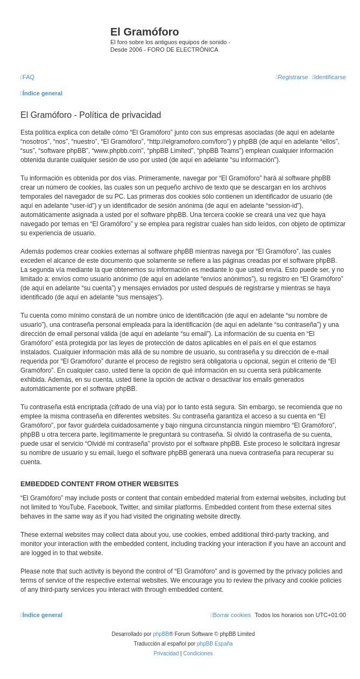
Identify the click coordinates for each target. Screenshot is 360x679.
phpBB (161, 634)
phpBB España (215, 644)
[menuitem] (27, 77)
